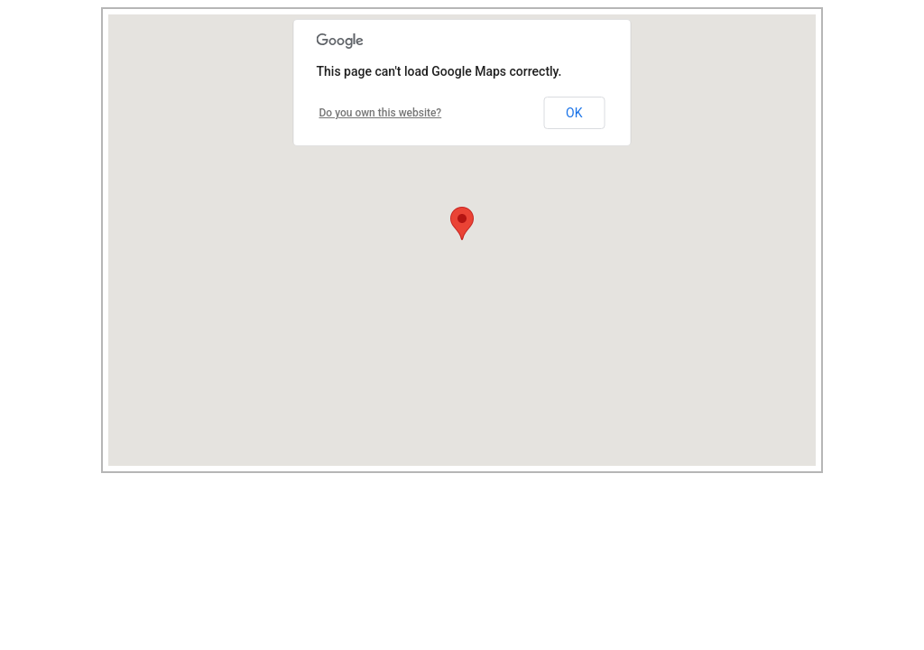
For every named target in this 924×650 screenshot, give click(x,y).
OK (574, 113)
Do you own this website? (380, 113)
